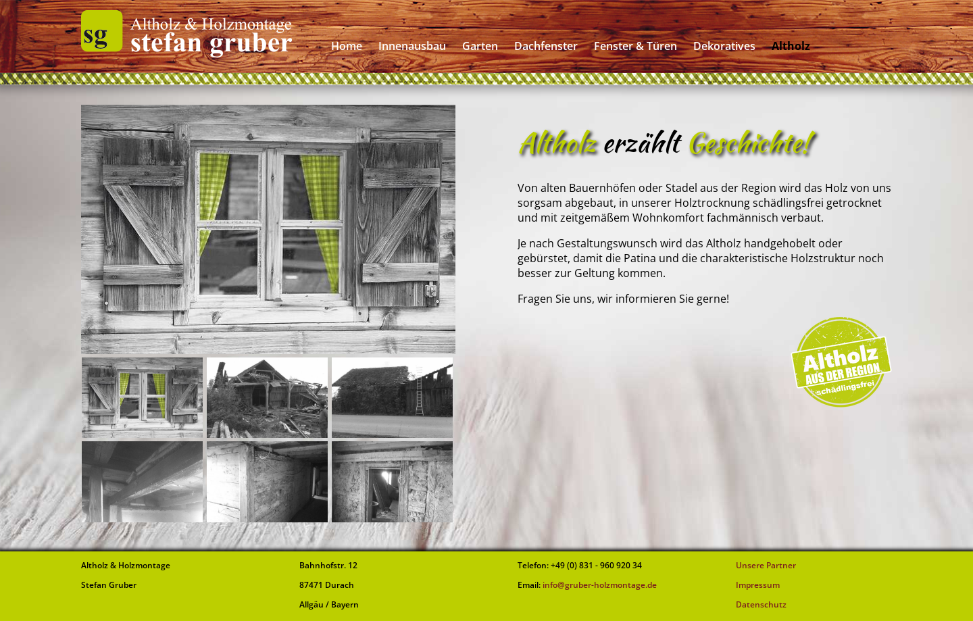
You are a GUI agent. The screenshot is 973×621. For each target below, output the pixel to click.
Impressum (758, 585)
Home (346, 46)
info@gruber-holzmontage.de (599, 585)
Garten (480, 46)
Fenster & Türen (635, 46)
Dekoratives (724, 46)
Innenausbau (412, 46)
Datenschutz (761, 604)
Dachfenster (546, 46)
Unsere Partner (766, 565)
